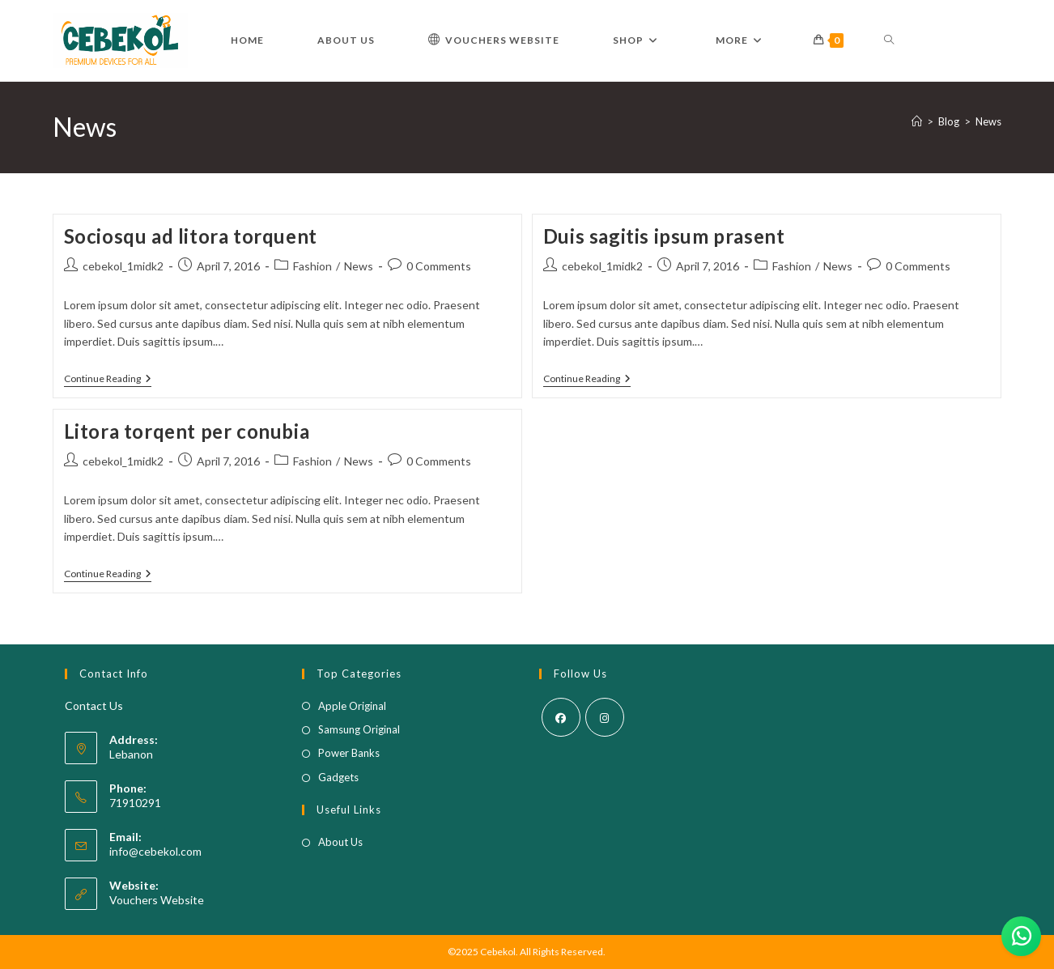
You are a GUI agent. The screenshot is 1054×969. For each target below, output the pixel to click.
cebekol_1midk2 (123, 266)
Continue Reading (107, 380)
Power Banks (349, 752)
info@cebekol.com (155, 851)
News (988, 121)
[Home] (917, 121)
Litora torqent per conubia (187, 431)
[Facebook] (561, 717)
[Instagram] (604, 717)
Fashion (312, 266)
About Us (340, 841)
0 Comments (438, 266)
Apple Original (352, 705)
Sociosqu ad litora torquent (190, 236)
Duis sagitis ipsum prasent (664, 236)
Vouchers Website (156, 900)
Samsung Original (359, 729)
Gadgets (338, 777)
